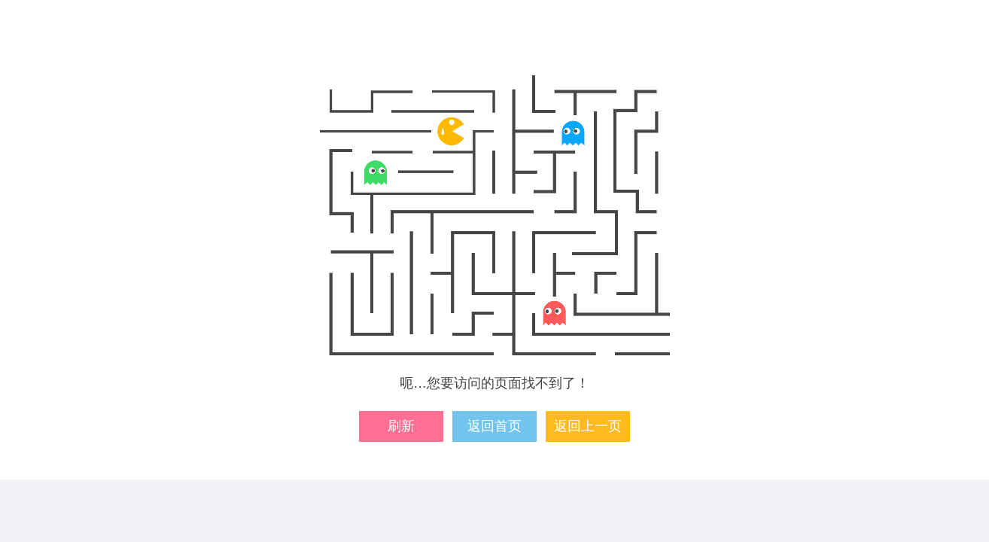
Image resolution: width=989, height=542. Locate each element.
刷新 (401, 426)
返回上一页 (588, 426)
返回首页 (494, 426)
